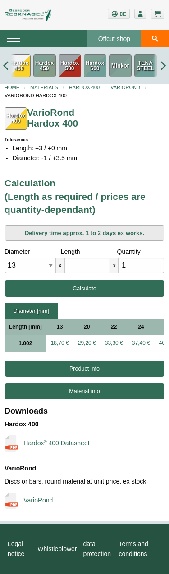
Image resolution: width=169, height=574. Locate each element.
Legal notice (16, 548)
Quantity (129, 251)
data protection (97, 548)
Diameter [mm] (31, 311)
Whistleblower (57, 548)
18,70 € (60, 343)
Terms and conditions (133, 548)
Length (70, 251)
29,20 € (87, 343)
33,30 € (114, 343)
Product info (84, 369)
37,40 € (141, 343)
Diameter (17, 251)
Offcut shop (114, 38)
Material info (84, 391)
